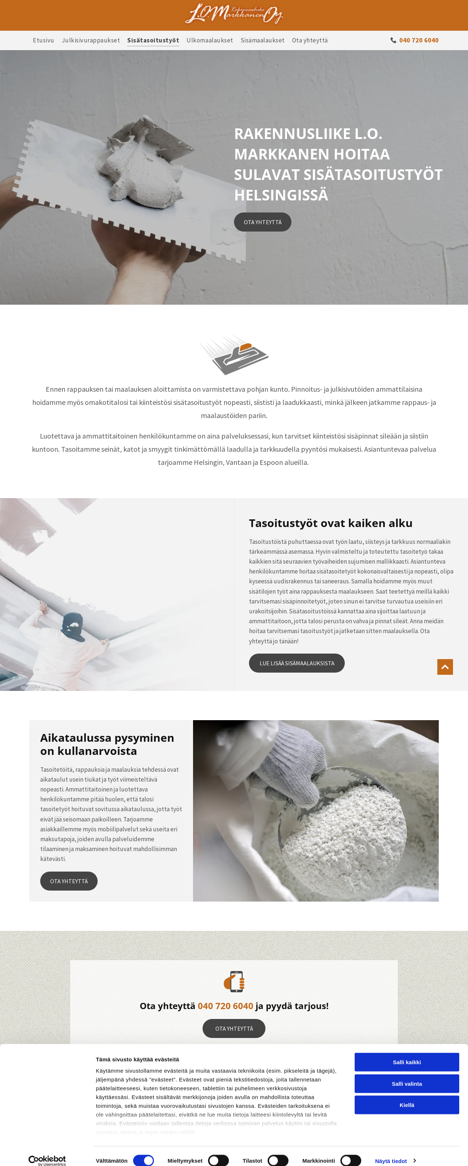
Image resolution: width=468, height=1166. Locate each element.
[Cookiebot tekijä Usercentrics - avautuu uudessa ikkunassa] (47, 1151)
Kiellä (407, 1096)
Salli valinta (407, 1074)
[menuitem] (43, 40)
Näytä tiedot (391, 1151)
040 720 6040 (225, 1006)
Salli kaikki (407, 1053)
